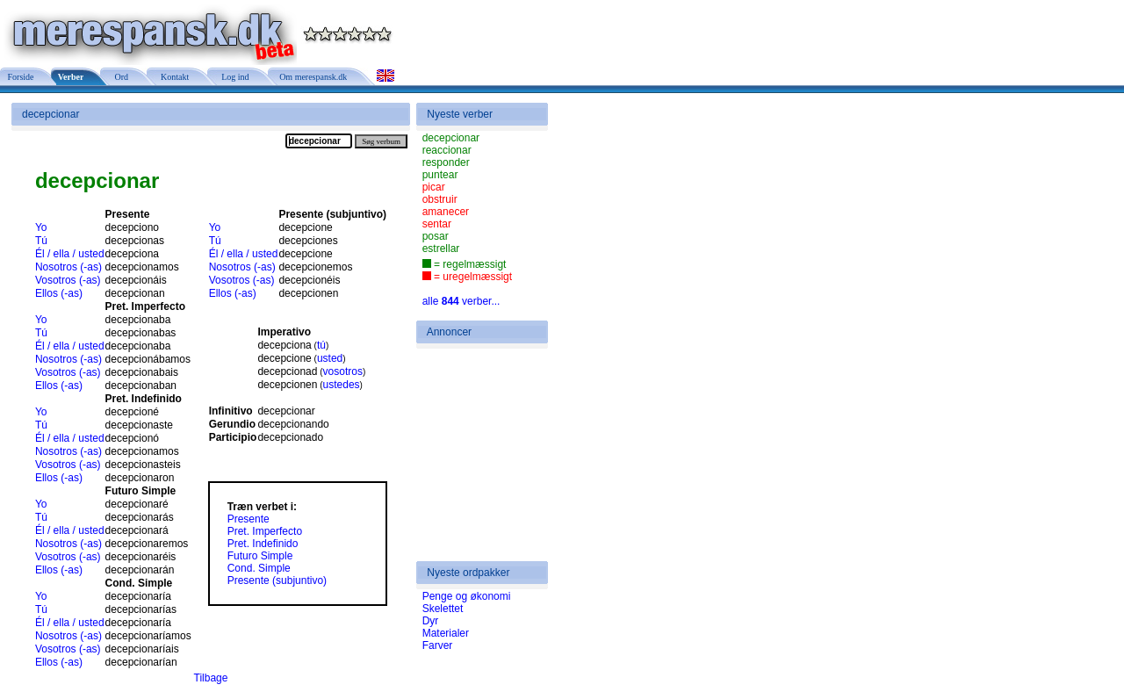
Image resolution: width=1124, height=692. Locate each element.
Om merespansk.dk (312, 77)
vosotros (343, 371)
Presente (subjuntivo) (277, 580)
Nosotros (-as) (68, 267)
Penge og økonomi (466, 596)
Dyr (430, 621)
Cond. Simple (259, 568)
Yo (41, 227)
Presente (248, 519)
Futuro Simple (260, 556)
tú (321, 345)
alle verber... (461, 301)
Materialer (445, 633)
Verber (70, 77)
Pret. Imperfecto (264, 531)
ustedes (341, 384)
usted (329, 358)
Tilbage (211, 678)
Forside (19, 77)
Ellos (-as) (59, 293)
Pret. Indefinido (263, 543)
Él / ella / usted (69, 254)
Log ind (233, 77)
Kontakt (172, 77)
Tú (41, 240)
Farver (437, 645)
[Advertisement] (475, 455)
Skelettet (443, 608)
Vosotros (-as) (68, 280)
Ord (119, 77)
